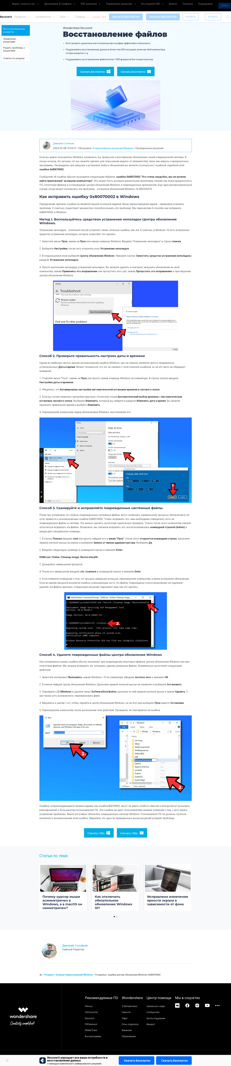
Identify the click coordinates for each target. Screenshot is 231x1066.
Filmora (88, 1006)
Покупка (181, 5)
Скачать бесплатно (137, 1060)
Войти (211, 6)
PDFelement (91, 1024)
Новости (131, 1012)
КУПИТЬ (191, 16)
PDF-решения (105, 5)
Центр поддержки (166, 1018)
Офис (130, 1018)
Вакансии (132, 1030)
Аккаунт (161, 1024)
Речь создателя (135, 1024)
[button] (114, 916)
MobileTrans (91, 1030)
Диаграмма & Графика (81, 5)
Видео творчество (51, 5)
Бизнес (171, 5)
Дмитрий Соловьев (66, 143)
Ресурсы (49, 974)
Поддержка (193, 5)
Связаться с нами (166, 1006)
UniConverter (91, 1012)
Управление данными (130, 5)
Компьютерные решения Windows (113, 148)
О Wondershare (134, 1006)
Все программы (93, 1036)
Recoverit (89, 1018)
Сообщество (163, 1012)
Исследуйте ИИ (155, 5)
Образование (134, 1036)
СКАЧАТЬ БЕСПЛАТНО (126, 16)
